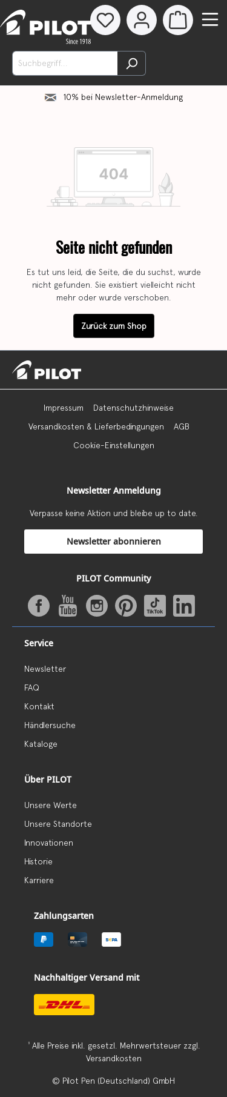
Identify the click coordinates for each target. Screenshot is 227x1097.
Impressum (64, 408)
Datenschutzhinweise (133, 408)
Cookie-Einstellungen (113, 445)
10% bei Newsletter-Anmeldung (123, 97)
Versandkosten (114, 1058)
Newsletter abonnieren (114, 541)
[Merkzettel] (105, 20)
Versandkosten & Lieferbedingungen (96, 426)
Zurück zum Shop (113, 326)
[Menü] (210, 19)
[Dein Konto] (142, 20)
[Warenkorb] (178, 20)
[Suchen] (131, 63)
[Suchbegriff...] (65, 63)
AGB (181, 426)
